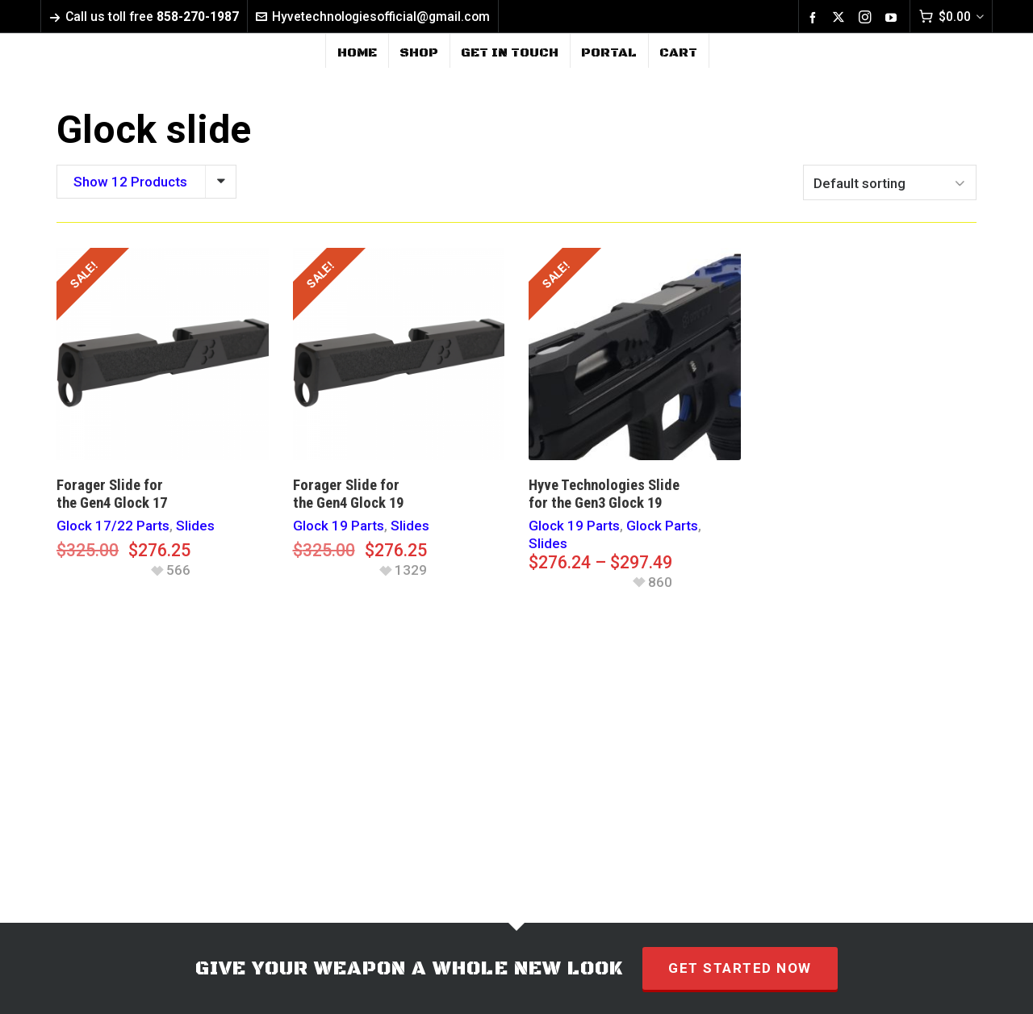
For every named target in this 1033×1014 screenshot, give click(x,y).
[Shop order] (890, 182)
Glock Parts (662, 525)
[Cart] (951, 16)
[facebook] (815, 16)
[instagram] (867, 17)
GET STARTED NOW (740, 968)
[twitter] (841, 17)
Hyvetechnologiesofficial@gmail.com (373, 16)
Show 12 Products (130, 182)
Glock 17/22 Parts (112, 525)
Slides (195, 525)
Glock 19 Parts (338, 525)
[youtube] (893, 16)
